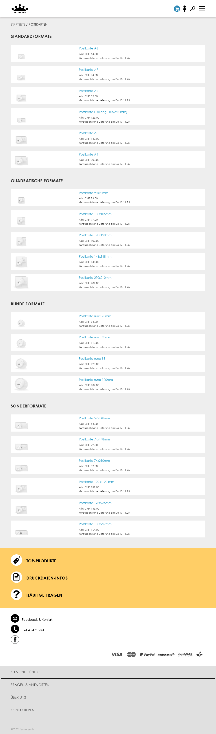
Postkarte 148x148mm (95, 256)
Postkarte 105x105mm (95, 213)
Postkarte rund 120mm (96, 379)
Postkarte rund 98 (92, 357)
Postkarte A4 (88, 154)
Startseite (18, 24)
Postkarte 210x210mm (95, 277)
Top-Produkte (41, 559)
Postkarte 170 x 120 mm (96, 480)
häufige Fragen (44, 593)
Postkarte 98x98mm (93, 192)
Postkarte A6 (88, 90)
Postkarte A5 (88, 133)
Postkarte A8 (88, 48)
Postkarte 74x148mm (94, 438)
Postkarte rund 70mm (95, 315)
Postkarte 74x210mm (94, 459)
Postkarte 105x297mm (95, 523)
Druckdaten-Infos (47, 576)
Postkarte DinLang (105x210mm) (103, 111)
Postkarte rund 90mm (95, 336)
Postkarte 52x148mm (94, 417)
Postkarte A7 (88, 69)
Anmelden (186, 8)
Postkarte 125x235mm (95, 502)
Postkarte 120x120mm (95, 234)
